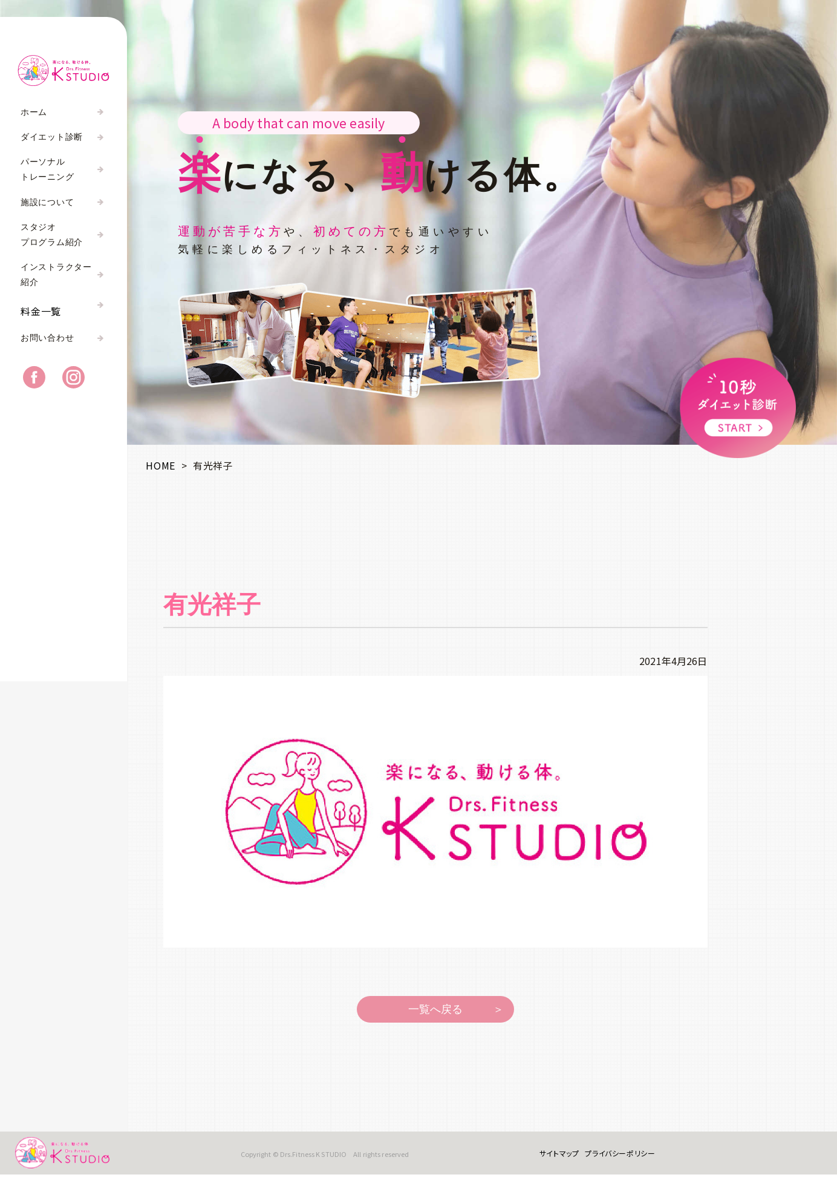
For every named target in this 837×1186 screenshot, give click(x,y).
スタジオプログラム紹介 (52, 235)
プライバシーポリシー (611, 1158)
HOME (160, 465)
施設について (47, 202)
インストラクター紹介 (56, 275)
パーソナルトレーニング (47, 169)
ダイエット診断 (52, 137)
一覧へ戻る (435, 1009)
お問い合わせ (47, 350)
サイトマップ (551, 1158)
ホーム (34, 112)
